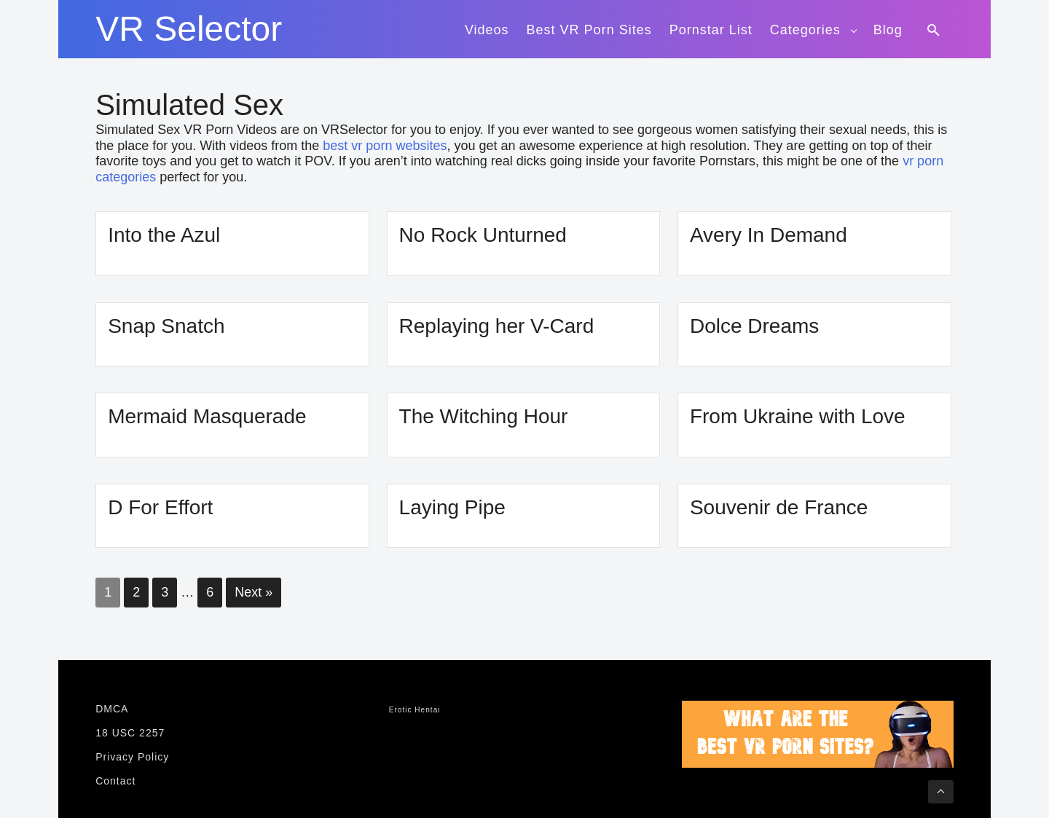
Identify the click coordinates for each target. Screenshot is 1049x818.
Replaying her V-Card (496, 326)
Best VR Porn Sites (589, 30)
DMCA (111, 709)
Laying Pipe (452, 507)
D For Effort (160, 507)
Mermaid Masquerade (207, 416)
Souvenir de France (779, 507)
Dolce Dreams (754, 326)
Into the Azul (164, 235)
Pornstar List (711, 30)
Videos (487, 30)
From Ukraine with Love (797, 416)
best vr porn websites (385, 145)
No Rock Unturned (483, 235)
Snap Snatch (166, 326)
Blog (888, 30)
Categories (805, 30)
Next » (253, 592)
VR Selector (188, 29)
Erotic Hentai (415, 710)
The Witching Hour (483, 416)
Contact (115, 781)
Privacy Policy (132, 757)
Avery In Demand (768, 235)
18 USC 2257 (130, 733)
